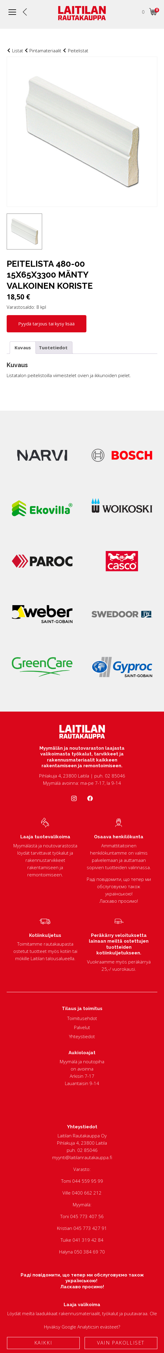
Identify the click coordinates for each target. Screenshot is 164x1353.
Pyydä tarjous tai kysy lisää (46, 324)
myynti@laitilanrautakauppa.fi (82, 1157)
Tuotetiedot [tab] (53, 347)
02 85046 (87, 1150)
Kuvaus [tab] (23, 347)
